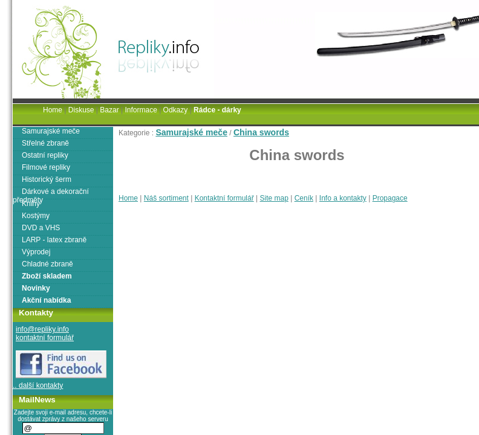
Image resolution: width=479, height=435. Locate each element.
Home (128, 198)
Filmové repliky (46, 167)
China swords (261, 132)
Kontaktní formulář (224, 198)
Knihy (31, 203)
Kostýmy (36, 215)
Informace (141, 110)
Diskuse (81, 110)
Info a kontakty (343, 198)
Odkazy (175, 110)
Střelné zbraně (45, 143)
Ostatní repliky (45, 155)
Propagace (390, 198)
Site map (273, 198)
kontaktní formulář (45, 338)
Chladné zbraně (47, 264)
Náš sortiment (166, 198)
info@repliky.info (42, 329)
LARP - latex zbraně (54, 240)
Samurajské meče (191, 132)
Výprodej (36, 252)
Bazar (109, 110)
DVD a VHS (41, 228)
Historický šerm (46, 179)
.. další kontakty (38, 385)
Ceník (304, 198)
